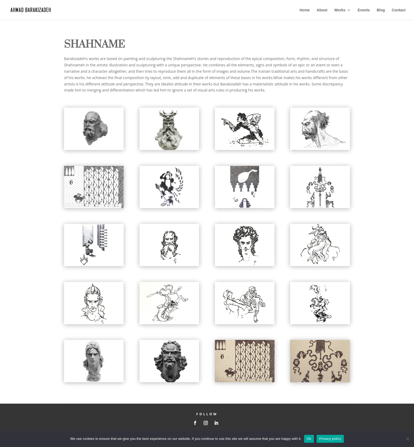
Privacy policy (330, 439)
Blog (381, 10)
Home (305, 10)
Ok (309, 439)
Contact (399, 10)
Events (364, 10)
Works (340, 10)
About (322, 10)
